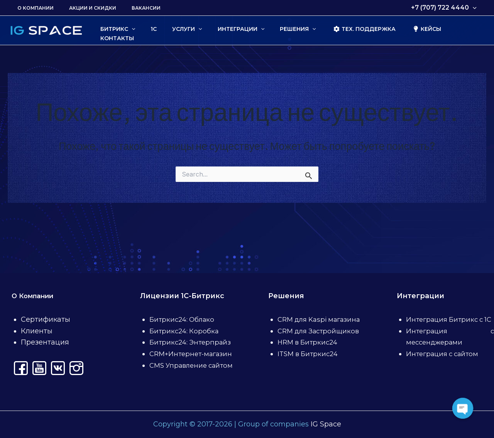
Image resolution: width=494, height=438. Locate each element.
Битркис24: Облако (183, 296)
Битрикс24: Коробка (185, 308)
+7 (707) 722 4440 (445, 8)
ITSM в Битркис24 (309, 342)
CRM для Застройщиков (321, 319)
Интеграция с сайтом (445, 342)
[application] (474, 8)
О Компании (32, 8)
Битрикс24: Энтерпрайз (192, 319)
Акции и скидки (83, 8)
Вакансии (130, 8)
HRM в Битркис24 (309, 331)
